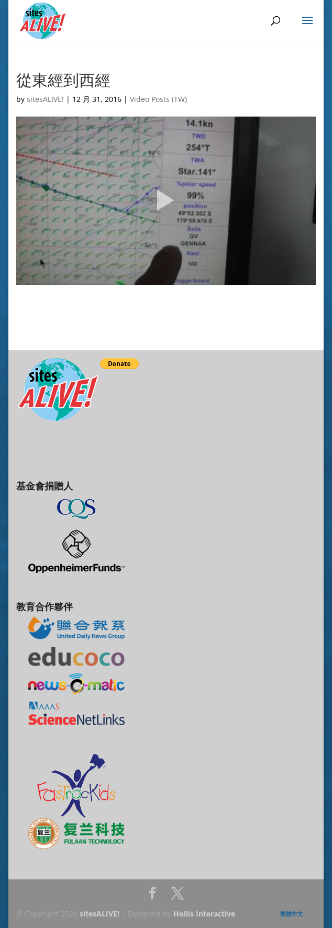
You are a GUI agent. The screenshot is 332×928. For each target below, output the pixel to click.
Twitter (177, 896)
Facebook (152, 896)
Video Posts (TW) (158, 99)
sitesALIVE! (45, 99)
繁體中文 (291, 914)
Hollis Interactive (204, 914)
